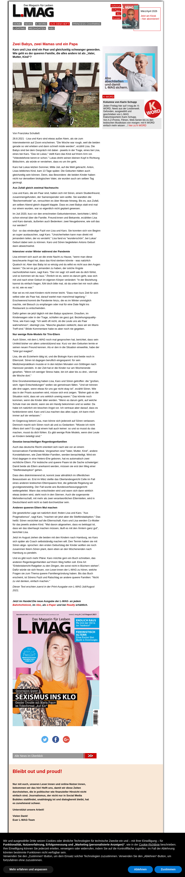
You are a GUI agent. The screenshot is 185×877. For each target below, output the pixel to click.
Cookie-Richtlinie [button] (149, 844)
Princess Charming (86, 23)
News (28, 23)
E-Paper (116, 10)
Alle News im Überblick (29, 755)
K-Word (41, 23)
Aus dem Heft (59, 23)
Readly (71, 604)
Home (17, 23)
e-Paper (52, 604)
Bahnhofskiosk (22, 604)
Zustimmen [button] (168, 869)
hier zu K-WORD (137, 125)
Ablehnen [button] (140, 869)
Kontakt (116, 18)
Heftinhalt (115, 6)
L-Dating (19, 28)
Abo (51, 28)
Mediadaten (37, 28)
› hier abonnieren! (150, 19)
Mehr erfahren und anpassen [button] (28, 869)
